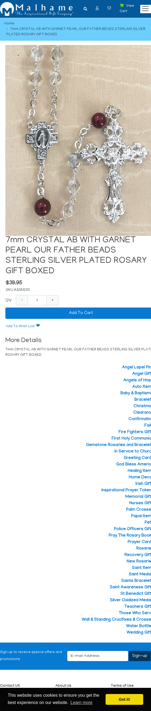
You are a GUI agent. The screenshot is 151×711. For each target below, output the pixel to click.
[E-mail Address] (97, 656)
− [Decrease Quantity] (22, 300)
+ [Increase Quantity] (52, 300)
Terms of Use (122, 686)
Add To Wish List (20, 327)
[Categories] (144, 7)
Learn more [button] (81, 702)
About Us (63, 686)
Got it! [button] (124, 699)
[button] (97, 8)
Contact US (10, 686)
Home (9, 24)
